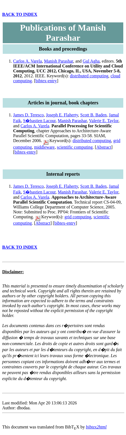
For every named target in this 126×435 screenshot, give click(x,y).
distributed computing (89, 76)
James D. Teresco (28, 115)
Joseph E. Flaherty (62, 115)
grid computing (78, 216)
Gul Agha (91, 61)
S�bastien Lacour (39, 120)
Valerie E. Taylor (104, 120)
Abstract (103, 147)
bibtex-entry (46, 80)
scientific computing (75, 147)
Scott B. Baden (93, 115)
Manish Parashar (58, 61)
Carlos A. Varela (27, 61)
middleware (44, 147)
